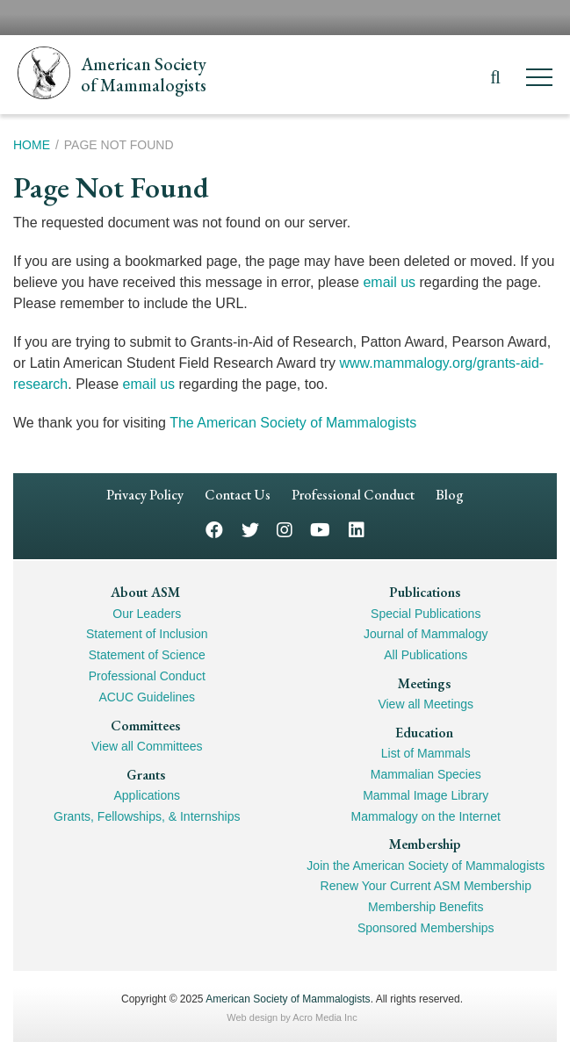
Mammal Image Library (425, 795)
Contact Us (238, 494)
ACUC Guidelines (146, 697)
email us (389, 282)
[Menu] (539, 80)
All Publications (425, 655)
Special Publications (425, 614)
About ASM (145, 592)
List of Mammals (426, 753)
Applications (147, 795)
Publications (424, 592)
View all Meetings (425, 704)
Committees (145, 725)
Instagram (284, 528)
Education (424, 732)
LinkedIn (357, 528)
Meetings (424, 683)
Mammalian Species (426, 774)
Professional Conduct (353, 494)
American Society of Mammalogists (288, 999)
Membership (424, 844)
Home (31, 145)
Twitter (250, 528)
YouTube (320, 528)
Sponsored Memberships (425, 928)
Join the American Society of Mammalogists (426, 866)
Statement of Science (147, 655)
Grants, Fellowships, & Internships (147, 816)
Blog (450, 494)
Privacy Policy (145, 494)
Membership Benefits (426, 907)
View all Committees (147, 746)
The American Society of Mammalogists (293, 422)
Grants (145, 774)
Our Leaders (146, 614)
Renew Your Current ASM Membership (426, 886)
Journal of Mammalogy (426, 634)
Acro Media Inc (324, 1017)
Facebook (214, 528)
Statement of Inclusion (147, 634)
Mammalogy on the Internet (426, 816)
